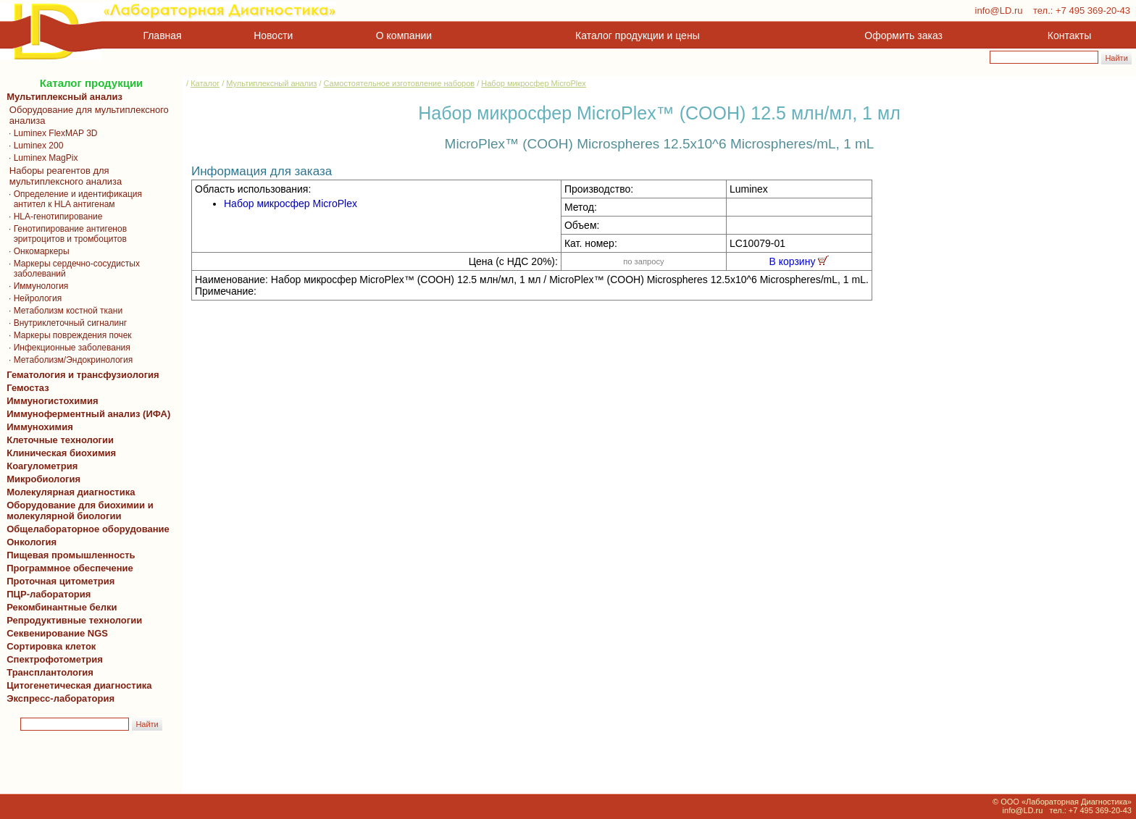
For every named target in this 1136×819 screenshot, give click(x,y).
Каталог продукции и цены (637, 35)
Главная (163, 35)
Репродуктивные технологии (71, 620)
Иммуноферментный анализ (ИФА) (85, 413)
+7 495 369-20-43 (1093, 10)
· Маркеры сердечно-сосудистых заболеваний (70, 269)
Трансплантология (47, 672)
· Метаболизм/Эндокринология (67, 360)
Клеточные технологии (57, 439)
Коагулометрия (42, 466)
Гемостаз (27, 387)
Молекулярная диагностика (68, 492)
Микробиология (43, 479)
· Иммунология (34, 286)
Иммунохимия (39, 426)
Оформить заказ (903, 35)
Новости (273, 35)
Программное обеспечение (69, 568)
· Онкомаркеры (35, 251)
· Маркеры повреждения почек (66, 335)
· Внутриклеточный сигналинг (64, 323)
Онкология (31, 542)
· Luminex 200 (32, 145)
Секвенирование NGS (54, 633)
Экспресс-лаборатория (60, 698)
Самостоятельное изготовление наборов (399, 83)
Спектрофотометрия (54, 659)
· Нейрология (31, 298)
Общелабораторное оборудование (85, 529)
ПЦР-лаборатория (46, 594)
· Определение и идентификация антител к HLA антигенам (71, 199)
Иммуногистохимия (50, 400)
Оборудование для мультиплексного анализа (85, 115)
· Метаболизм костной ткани (61, 311)
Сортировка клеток (48, 646)
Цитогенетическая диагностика (76, 685)
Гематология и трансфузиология (80, 374)
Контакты (1069, 35)
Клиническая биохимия (58, 453)
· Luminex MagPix (39, 158)
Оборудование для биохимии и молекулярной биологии (77, 510)
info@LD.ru (999, 10)
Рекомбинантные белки (59, 607)
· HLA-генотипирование (52, 216)
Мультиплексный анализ (64, 96)
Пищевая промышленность (71, 555)
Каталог (205, 83)
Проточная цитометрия (57, 581)
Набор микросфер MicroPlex (533, 83)
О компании (402, 35)
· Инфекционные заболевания (65, 348)
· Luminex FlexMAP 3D (49, 133)
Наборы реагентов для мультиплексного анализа (61, 176)
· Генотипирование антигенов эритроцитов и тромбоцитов (64, 234)
